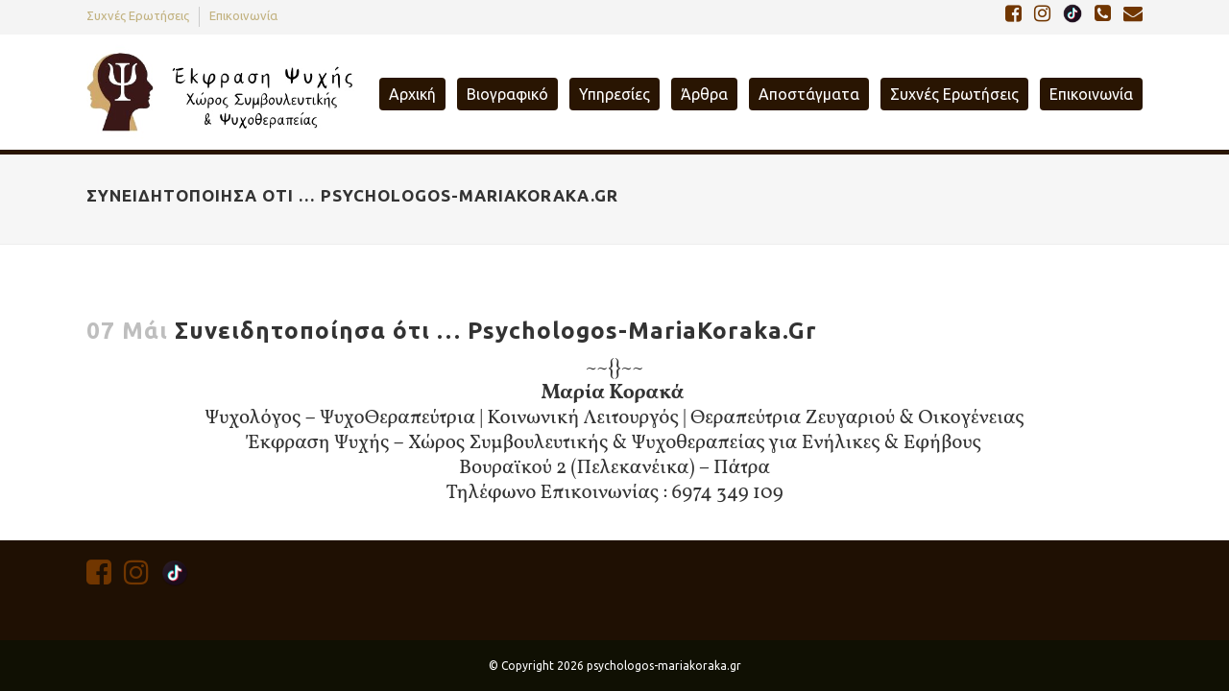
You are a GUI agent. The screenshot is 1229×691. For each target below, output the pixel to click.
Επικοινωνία (243, 15)
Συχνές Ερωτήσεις (137, 15)
